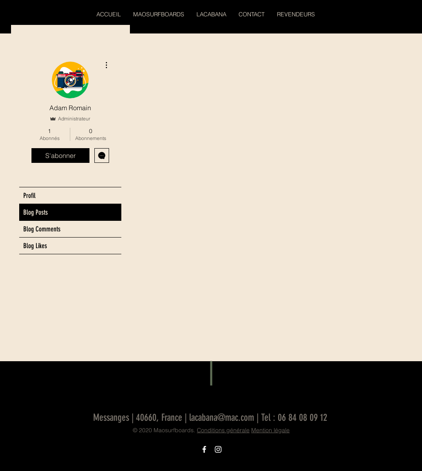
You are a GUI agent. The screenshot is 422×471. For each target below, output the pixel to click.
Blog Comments (41, 229)
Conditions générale (223, 430)
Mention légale (270, 430)
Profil (29, 195)
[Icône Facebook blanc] (204, 449)
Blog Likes (35, 246)
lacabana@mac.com (221, 417)
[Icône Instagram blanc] (218, 449)
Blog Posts (35, 212)
